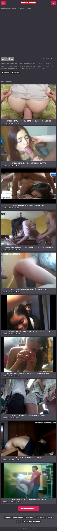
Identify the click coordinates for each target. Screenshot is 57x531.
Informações (18, 517)
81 (5, 59)
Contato (8, 517)
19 (12, 59)
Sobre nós (29, 517)
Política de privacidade (31, 521)
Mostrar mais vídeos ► (28, 509)
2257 (18, 521)
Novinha (16, 73)
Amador (6, 73)
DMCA (50, 517)
